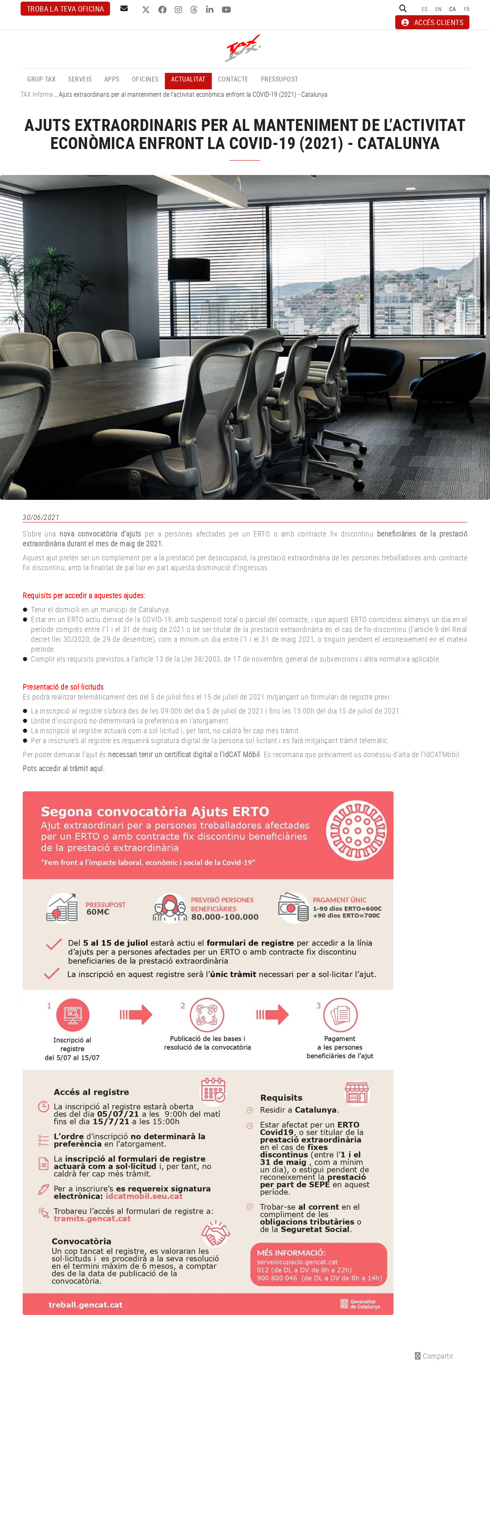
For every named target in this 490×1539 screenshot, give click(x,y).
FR (467, 9)
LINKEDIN (211, 10)
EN (438, 9)
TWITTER (147, 10)
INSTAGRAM (179, 10)
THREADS (195, 10)
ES (425, 9)
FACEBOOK (163, 10)
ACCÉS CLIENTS (432, 22)
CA (452, 9)
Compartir (434, 1356)
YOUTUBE (227, 10)
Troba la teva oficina (65, 9)
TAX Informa (37, 94)
